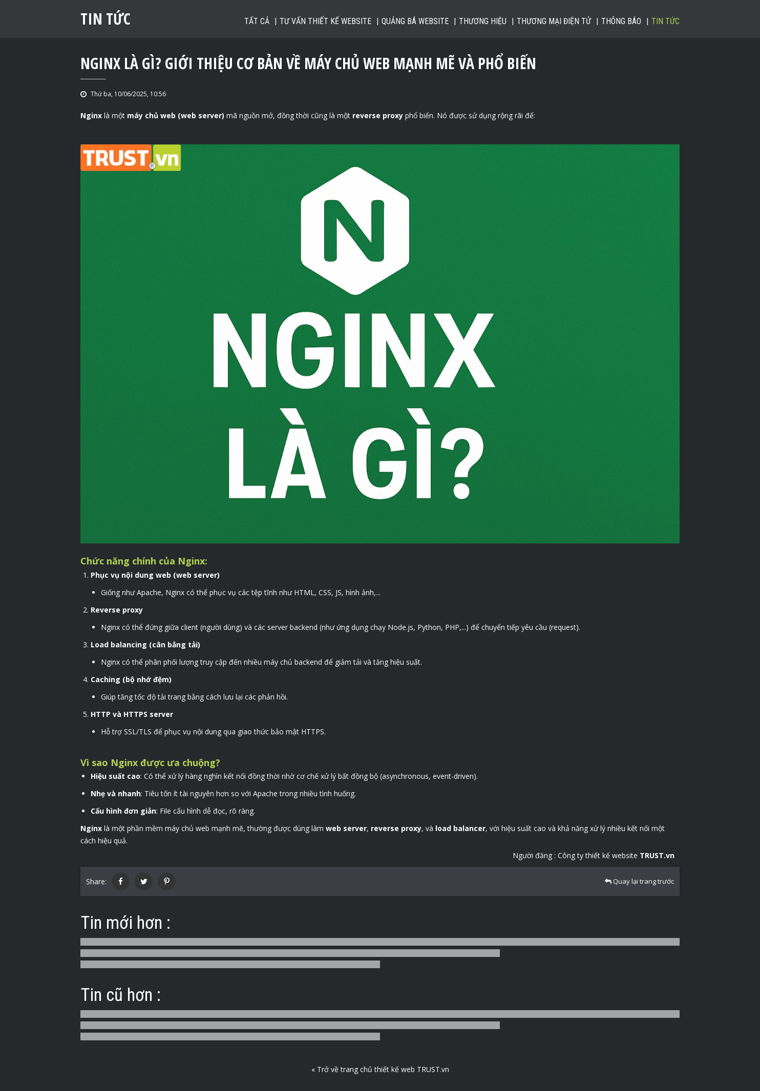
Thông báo (621, 21)
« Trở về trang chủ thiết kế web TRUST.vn (380, 1069)
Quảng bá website (415, 21)
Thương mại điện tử (554, 21)
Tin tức (665, 21)
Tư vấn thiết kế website (325, 21)
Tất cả (256, 21)
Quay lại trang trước (639, 881)
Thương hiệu (482, 21)
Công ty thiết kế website (616, 855)
